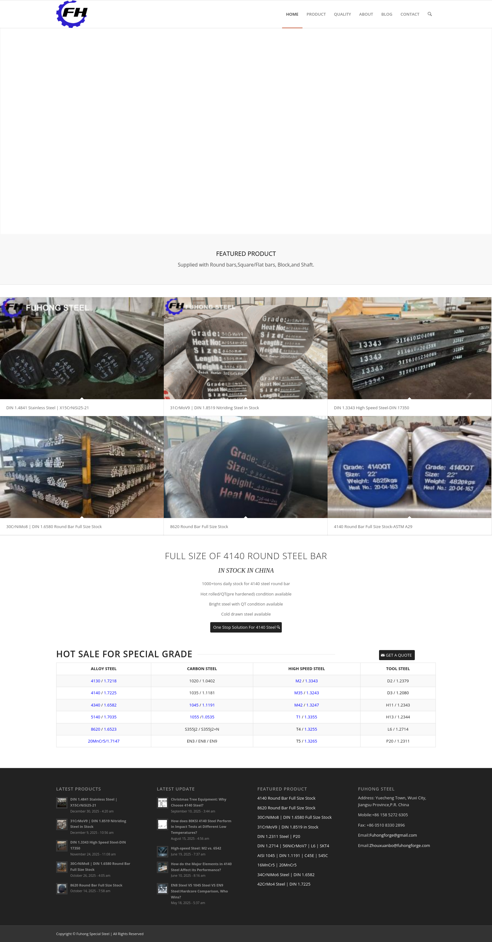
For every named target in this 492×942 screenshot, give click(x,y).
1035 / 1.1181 (202, 693)
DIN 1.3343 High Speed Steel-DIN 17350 (371, 407)
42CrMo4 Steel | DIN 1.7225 (283, 884)
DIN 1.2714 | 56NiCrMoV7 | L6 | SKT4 (293, 846)
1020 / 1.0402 (202, 681)
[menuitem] (292, 14)
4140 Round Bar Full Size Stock (286, 798)
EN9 (213, 741)
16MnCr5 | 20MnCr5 (277, 865)
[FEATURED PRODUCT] (246, 259)
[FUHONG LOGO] (72, 14)
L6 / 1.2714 (398, 729)
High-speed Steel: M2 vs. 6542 (196, 848)
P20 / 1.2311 (398, 741)
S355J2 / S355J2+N (202, 729)
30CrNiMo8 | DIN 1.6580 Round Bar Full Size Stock (54, 526)
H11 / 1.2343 (398, 705)
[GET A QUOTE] (397, 655)
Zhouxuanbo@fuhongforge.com (399, 845)
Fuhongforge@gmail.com (393, 835)
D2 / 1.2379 (398, 681)
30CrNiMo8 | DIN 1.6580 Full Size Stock (294, 817)
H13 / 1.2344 (398, 717)
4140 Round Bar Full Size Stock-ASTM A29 (373, 526)
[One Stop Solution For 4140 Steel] (246, 627)
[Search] (430, 14)
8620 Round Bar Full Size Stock (199, 526)
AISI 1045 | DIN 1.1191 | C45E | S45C (292, 855)
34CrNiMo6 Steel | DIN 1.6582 (285, 874)
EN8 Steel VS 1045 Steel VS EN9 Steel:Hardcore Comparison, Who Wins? (199, 891)
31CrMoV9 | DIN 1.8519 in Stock (287, 827)
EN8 (202, 741)
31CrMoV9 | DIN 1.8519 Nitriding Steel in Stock (214, 407)
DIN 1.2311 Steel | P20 (278, 836)
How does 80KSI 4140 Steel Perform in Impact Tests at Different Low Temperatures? (201, 826)
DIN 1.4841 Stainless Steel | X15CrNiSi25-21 (47, 407)
